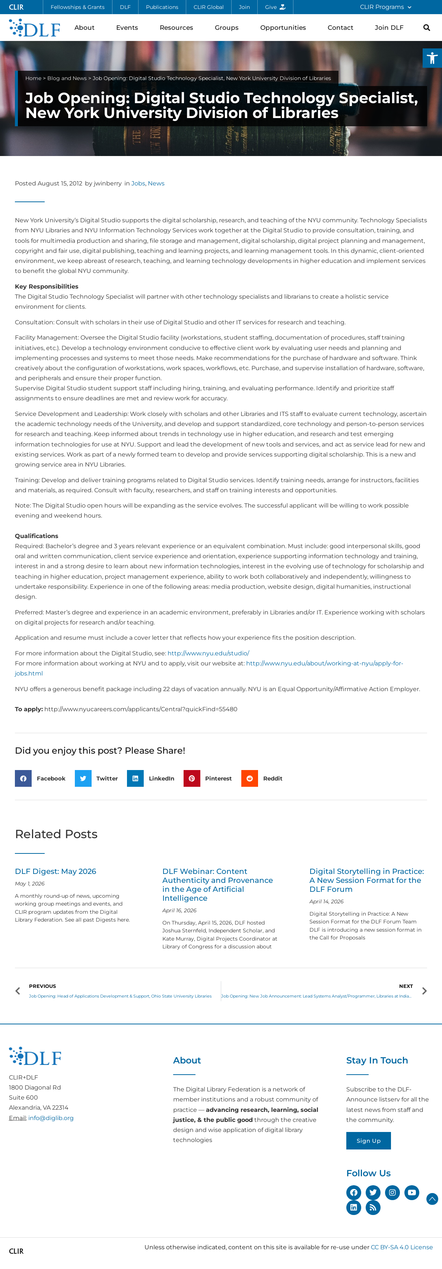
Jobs (138, 183)
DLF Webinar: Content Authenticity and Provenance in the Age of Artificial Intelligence (217, 885)
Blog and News (67, 78)
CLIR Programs (385, 7)
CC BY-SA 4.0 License (402, 1247)
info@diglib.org (51, 1118)
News (156, 183)
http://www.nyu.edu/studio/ (208, 653)
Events (129, 27)
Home (33, 78)
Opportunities (285, 27)
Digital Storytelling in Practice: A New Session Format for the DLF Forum (366, 880)
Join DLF (391, 27)
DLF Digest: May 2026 (55, 871)
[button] (432, 58)
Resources (178, 27)
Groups (228, 27)
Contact (342, 27)
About (86, 27)
